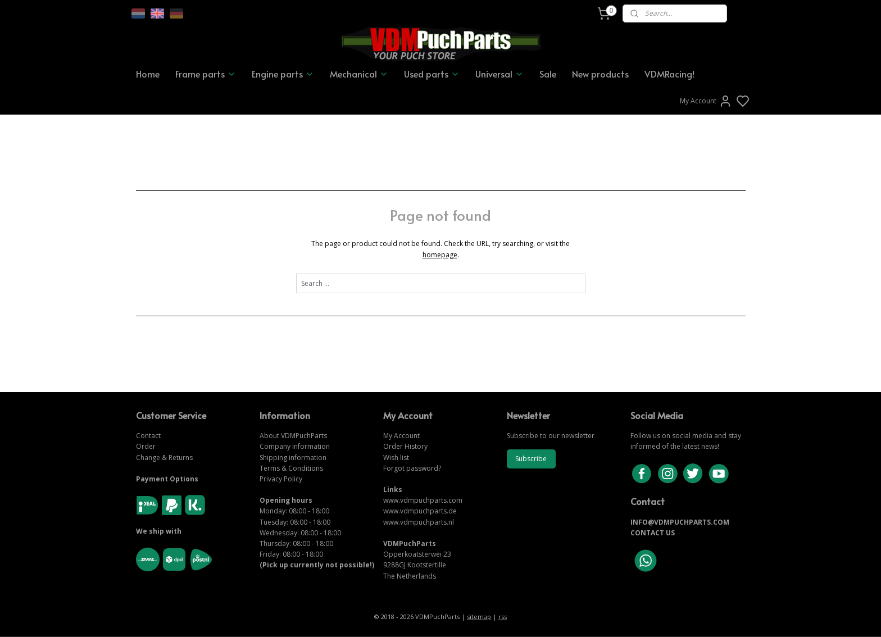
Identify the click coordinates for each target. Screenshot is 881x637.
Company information (295, 446)
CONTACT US (652, 533)
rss (502, 616)
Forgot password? (412, 468)
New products (600, 73)
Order (146, 446)
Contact (148, 435)
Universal (499, 73)
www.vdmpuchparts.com (422, 500)
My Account (706, 101)
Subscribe (531, 458)
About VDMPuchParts (293, 435)
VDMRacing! (669, 73)
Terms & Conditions (291, 468)
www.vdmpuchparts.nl (418, 522)
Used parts (432, 73)
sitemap (479, 616)
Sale (547, 73)
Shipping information (293, 457)
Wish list (396, 457)
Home (148, 73)
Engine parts (283, 73)
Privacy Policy (281, 479)
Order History (405, 446)
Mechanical (359, 73)
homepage (440, 255)
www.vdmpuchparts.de (420, 511)
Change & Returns (164, 457)
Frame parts (205, 73)
